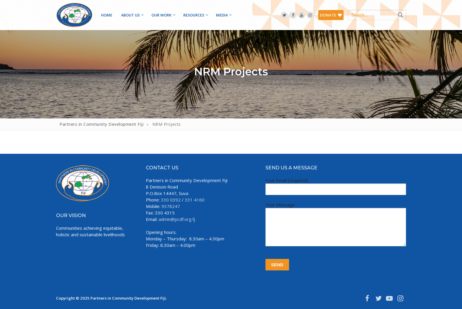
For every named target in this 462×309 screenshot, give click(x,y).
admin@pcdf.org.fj (177, 219)
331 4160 (194, 200)
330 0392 (171, 200)
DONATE (331, 15)
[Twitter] (284, 15)
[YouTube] (301, 15)
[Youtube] (389, 298)
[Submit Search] (400, 15)
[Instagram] (310, 15)
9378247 (170, 206)
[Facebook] (292, 15)
